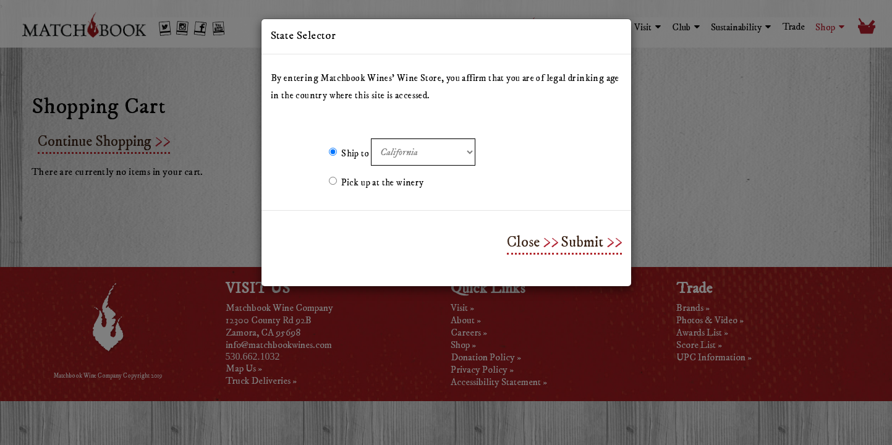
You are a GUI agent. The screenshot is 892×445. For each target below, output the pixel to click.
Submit (582, 242)
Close (523, 242)
